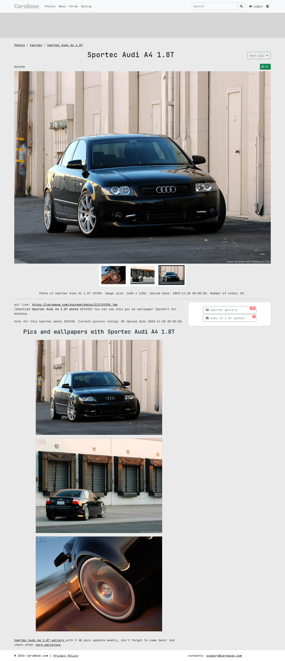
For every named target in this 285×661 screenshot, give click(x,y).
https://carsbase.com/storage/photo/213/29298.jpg (75, 304)
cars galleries (48, 645)
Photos (50, 6)
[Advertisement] (133, 25)
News (62, 6)
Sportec (36, 45)
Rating (86, 6)
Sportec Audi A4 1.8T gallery (40, 640)
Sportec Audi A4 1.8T (65, 45)
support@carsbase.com (224, 655)
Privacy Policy (65, 655)
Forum (73, 6)
